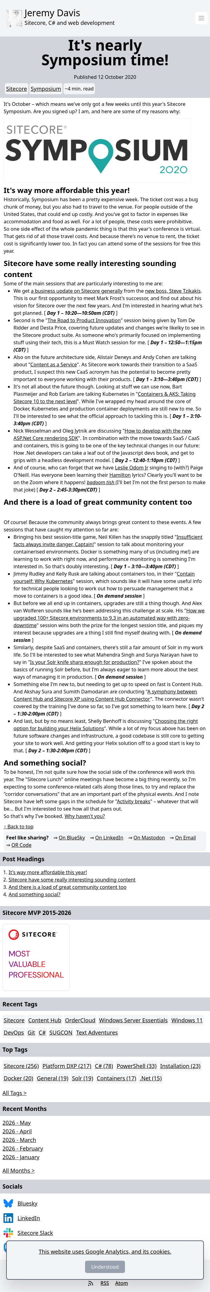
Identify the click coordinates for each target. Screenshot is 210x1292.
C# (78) (104, 1066)
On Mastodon (149, 837)
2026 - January (20, 1157)
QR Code (21, 845)
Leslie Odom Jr (131, 467)
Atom (121, 1283)
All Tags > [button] (14, 1093)
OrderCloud (80, 1020)
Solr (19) (82, 1078)
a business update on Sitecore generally (76, 290)
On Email (185, 837)
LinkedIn (29, 1218)
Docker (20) (18, 1078)
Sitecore (16, 88)
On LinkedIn (109, 837)
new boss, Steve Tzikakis (172, 290)
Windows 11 (187, 1020)
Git (31, 1032)
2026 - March (19, 1140)
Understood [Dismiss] (105, 1266)
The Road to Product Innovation (84, 320)
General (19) (52, 1078)
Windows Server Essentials (133, 1020)
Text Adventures (97, 1032)
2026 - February (22, 1148)
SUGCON (60, 1032)
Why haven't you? (84, 816)
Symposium (46, 88)
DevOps (14, 1032)
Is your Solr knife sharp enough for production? (84, 662)
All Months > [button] (18, 1170)
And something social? (34, 894)
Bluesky (27, 1203)
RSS (104, 1283)
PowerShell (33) (137, 1066)
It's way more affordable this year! (48, 872)
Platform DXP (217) (66, 1066)
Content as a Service (53, 364)
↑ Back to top (18, 826)
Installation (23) (180, 1066)
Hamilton (119, 475)
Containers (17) (116, 1078)
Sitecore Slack (35, 1232)
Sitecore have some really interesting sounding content (72, 879)
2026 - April (17, 1131)
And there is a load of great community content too (67, 887)
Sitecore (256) (21, 1066)
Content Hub (44, 1020)
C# (42, 1032)
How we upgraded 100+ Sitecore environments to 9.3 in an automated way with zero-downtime (109, 618)
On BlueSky (72, 837)
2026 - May (16, 1122)
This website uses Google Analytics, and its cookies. (105, 1251)
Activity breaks (133, 801)
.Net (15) (150, 1078)
